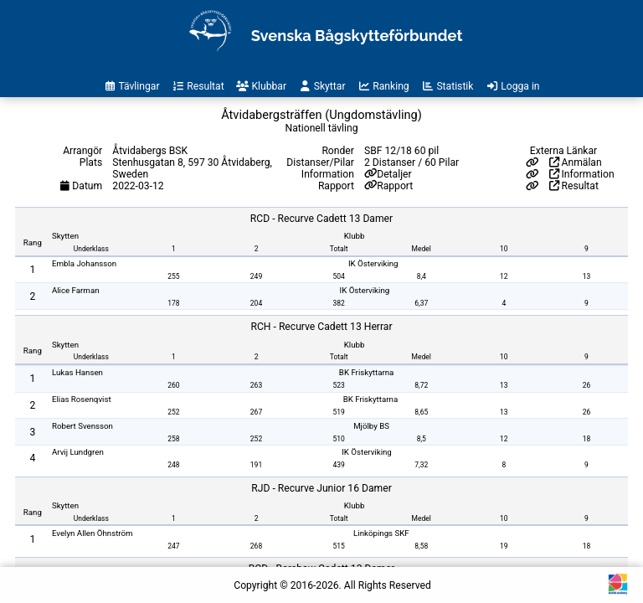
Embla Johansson (84, 263)
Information (582, 174)
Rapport (395, 186)
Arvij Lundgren (78, 451)
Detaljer (394, 174)
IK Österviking (373, 263)
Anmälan (575, 162)
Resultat (574, 186)
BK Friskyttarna (366, 372)
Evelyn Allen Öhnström (92, 533)
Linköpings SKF (381, 533)
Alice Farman (76, 290)
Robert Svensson (82, 425)
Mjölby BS (371, 425)
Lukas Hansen (77, 372)
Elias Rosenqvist (81, 399)
